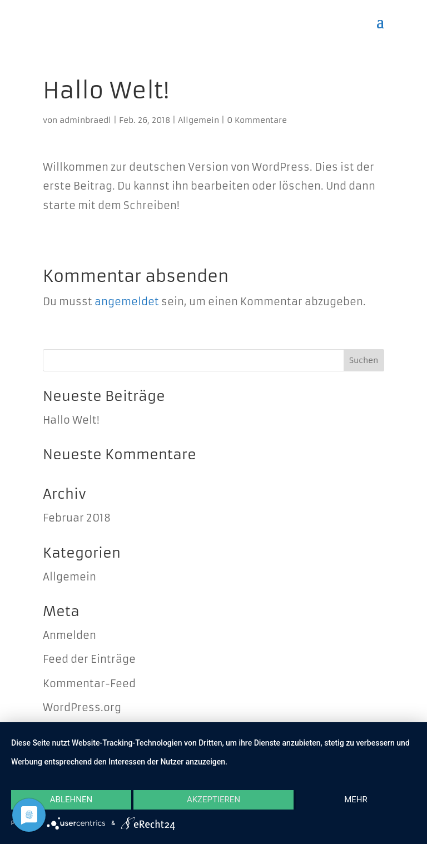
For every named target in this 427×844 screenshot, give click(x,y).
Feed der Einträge (89, 659)
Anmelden (69, 635)
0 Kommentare (257, 120)
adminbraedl (85, 120)
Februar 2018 (77, 518)
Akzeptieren (213, 800)
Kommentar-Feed (89, 683)
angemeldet (127, 301)
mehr (356, 800)
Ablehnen (71, 800)
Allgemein (198, 120)
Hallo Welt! (71, 420)
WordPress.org (82, 707)
